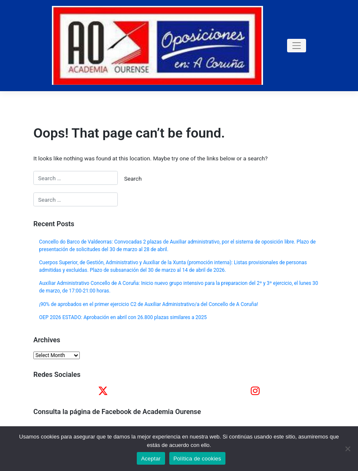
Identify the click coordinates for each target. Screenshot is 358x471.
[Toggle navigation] (296, 45)
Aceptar (151, 458)
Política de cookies (197, 458)
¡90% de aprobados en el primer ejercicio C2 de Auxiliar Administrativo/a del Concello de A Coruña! (148, 304)
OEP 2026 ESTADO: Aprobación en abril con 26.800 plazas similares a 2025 (123, 317)
